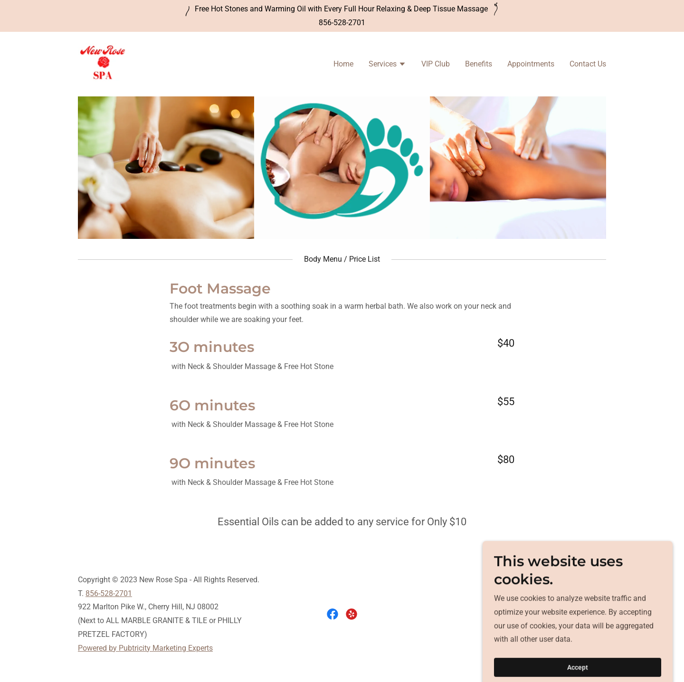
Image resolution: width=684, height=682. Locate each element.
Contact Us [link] (588, 63)
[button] (387, 65)
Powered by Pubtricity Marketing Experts (145, 648)
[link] (102, 63)
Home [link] (343, 63)
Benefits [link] (478, 63)
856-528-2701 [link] (342, 22)
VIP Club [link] (435, 63)
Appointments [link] (530, 63)
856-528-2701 (109, 593)
